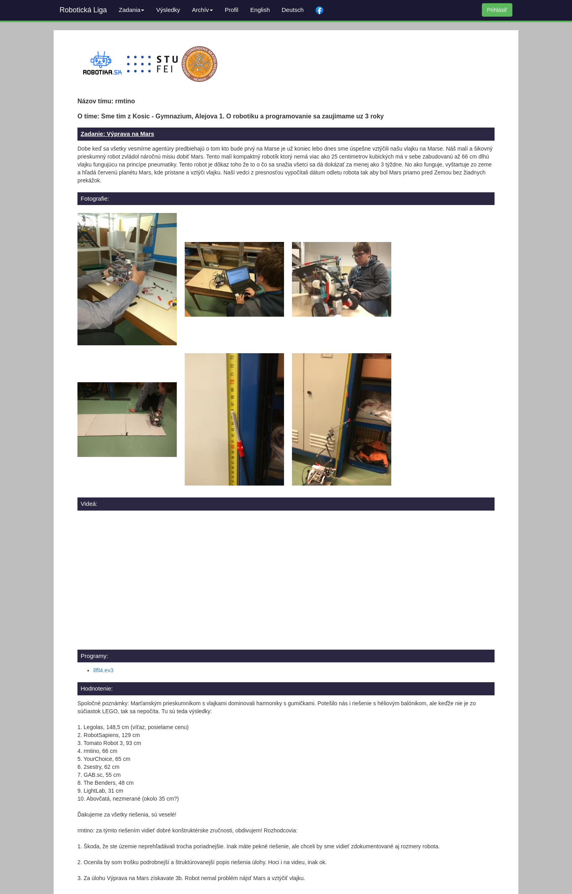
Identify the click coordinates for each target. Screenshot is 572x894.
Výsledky (168, 9)
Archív (202, 9)
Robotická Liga (83, 10)
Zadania (131, 9)
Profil (231, 9)
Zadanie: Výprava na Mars (117, 133)
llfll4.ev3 (103, 670)
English (260, 9)
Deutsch (292, 9)
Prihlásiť (497, 10)
